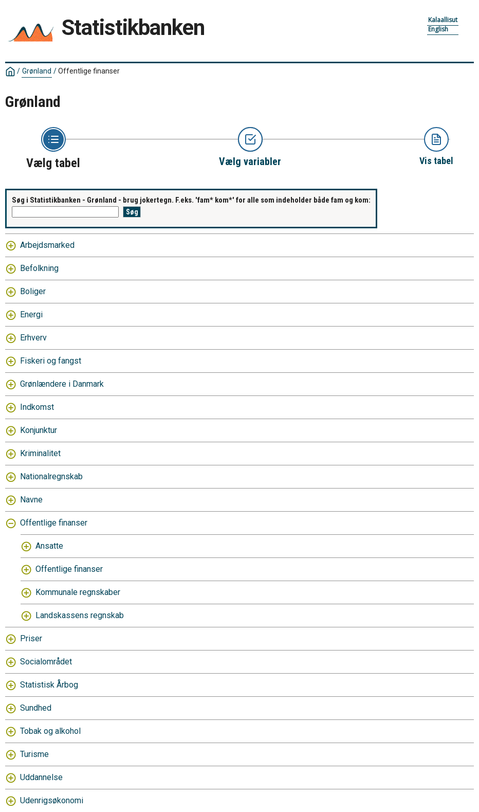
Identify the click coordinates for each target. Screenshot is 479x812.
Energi (31, 314)
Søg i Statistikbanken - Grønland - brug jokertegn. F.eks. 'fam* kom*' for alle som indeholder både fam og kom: (191, 200)
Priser (31, 638)
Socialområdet (46, 661)
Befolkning (39, 268)
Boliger (33, 291)
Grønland (36, 71)
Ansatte (49, 546)
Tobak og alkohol (50, 731)
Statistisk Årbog (49, 685)
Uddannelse (41, 777)
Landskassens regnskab (79, 615)
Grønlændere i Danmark (62, 384)
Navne (31, 499)
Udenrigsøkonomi (51, 800)
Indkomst (37, 407)
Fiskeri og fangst (50, 361)
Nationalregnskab (51, 476)
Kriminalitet (40, 453)
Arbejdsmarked (47, 245)
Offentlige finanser (89, 71)
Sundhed (35, 708)
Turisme (34, 754)
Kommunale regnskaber (77, 592)
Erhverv (33, 337)
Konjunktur (38, 430)
